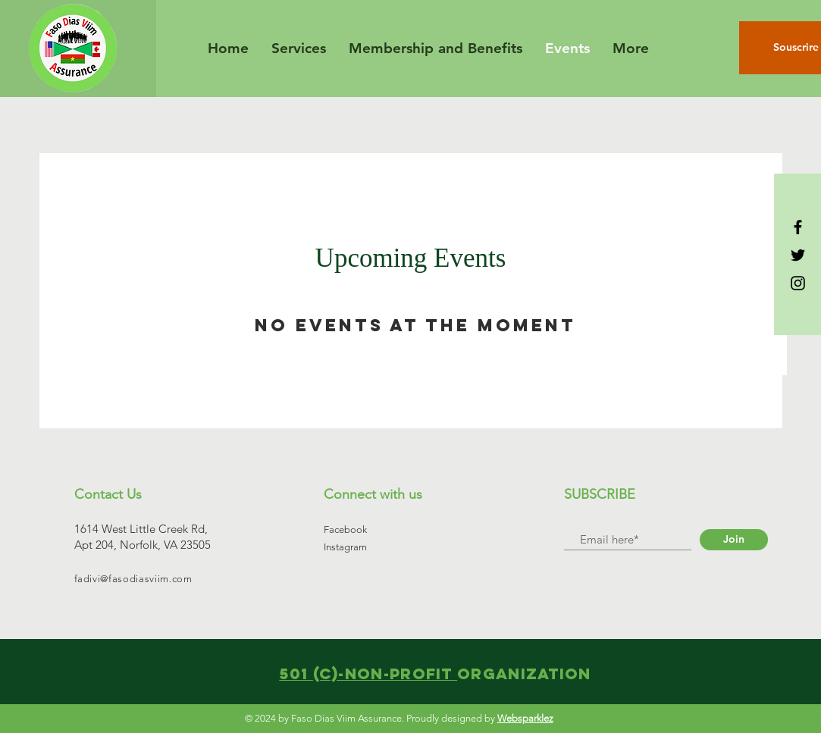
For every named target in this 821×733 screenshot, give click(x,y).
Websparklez (525, 718)
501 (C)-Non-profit (368, 673)
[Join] (734, 539)
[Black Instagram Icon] (797, 283)
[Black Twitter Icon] (797, 255)
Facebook (345, 529)
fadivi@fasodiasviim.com (133, 578)
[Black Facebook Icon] (797, 227)
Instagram (345, 547)
